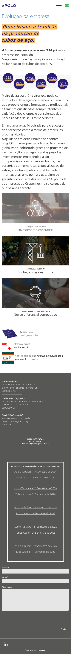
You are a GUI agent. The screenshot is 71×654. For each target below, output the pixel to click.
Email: (5, 577)
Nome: (5, 567)
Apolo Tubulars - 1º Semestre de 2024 (35, 471)
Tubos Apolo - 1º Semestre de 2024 (35, 477)
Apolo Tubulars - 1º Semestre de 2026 (35, 546)
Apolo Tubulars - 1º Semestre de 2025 (35, 507)
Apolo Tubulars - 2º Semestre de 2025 (35, 526)
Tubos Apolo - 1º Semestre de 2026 (35, 551)
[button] (59, 5)
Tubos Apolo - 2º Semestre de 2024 (35, 494)
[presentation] (46, 620)
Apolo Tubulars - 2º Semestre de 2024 (35, 488)
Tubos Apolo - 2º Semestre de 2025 (35, 532)
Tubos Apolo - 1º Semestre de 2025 (35, 513)
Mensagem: (7, 587)
